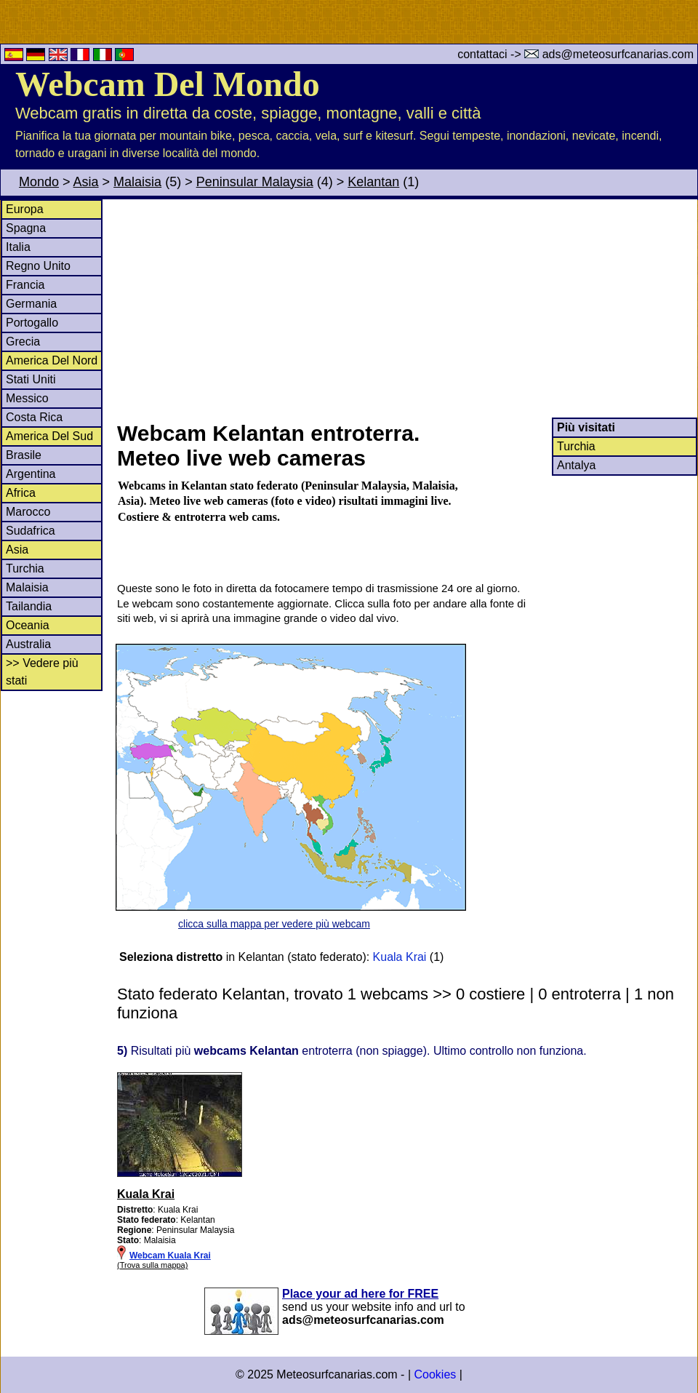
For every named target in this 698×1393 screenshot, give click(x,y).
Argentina (31, 474)
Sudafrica (30, 530)
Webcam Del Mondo (167, 84)
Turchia (25, 568)
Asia (86, 182)
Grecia (23, 341)
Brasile (23, 455)
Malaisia (137, 182)
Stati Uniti (30, 379)
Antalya (576, 465)
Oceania (27, 625)
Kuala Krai (400, 957)
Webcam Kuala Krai (170, 1255)
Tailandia (29, 606)
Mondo (39, 182)
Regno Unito (38, 266)
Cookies (435, 1374)
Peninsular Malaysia (254, 182)
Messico (27, 398)
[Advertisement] (406, 308)
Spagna (26, 228)
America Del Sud (49, 436)
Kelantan (373, 182)
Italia (18, 247)
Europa (25, 209)
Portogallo (32, 322)
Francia (25, 285)
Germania (31, 304)
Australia (28, 644)
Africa (21, 493)
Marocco (28, 512)
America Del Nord (51, 360)
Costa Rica (34, 417)
